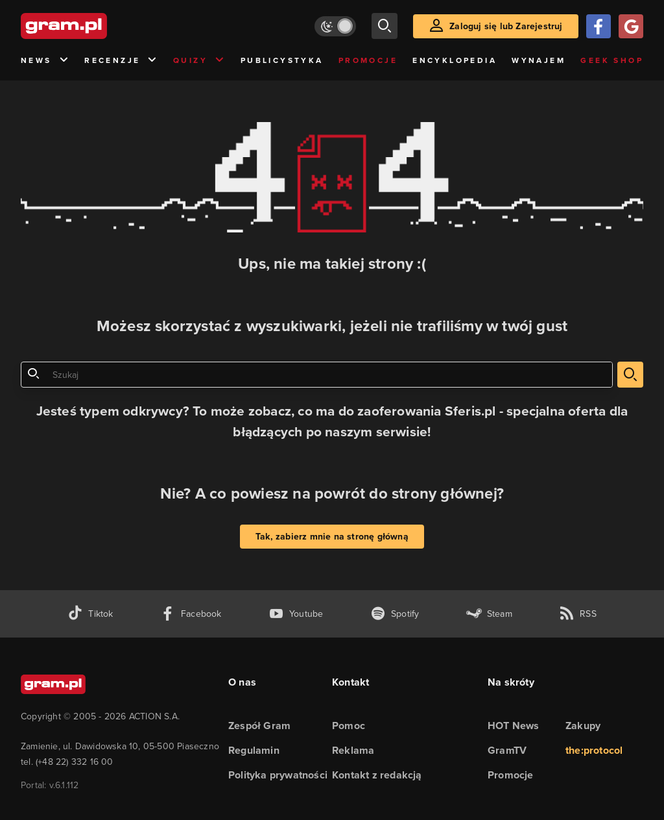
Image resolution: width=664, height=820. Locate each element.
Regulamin (253, 750)
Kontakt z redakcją (377, 774)
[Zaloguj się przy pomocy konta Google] (631, 26)
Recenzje (121, 61)
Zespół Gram (259, 725)
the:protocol (593, 750)
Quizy (199, 61)
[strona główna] (96, 26)
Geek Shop (611, 60)
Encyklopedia (454, 60)
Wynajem (538, 60)
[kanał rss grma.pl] (578, 614)
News (45, 61)
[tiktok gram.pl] (90, 614)
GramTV (507, 750)
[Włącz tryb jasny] (335, 26)
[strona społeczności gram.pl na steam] (489, 614)
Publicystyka (282, 60)
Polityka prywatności (277, 774)
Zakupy (582, 725)
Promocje (367, 60)
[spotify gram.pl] (395, 614)
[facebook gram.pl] (191, 614)
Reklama (353, 750)
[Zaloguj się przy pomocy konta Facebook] (598, 26)
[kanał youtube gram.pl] (296, 614)
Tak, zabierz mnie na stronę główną (332, 536)
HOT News (514, 725)
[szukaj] (384, 26)
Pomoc (348, 725)
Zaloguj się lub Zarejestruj (505, 26)
